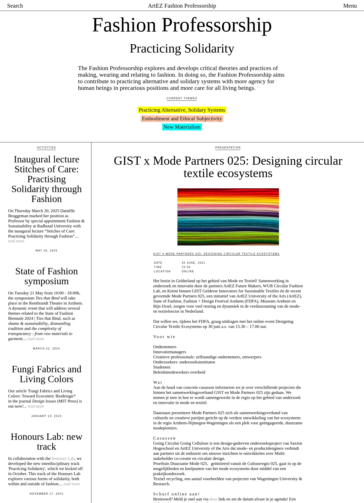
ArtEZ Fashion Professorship (182, 6)
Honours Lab (63, 421)
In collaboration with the (30, 421)
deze (213, 461)
